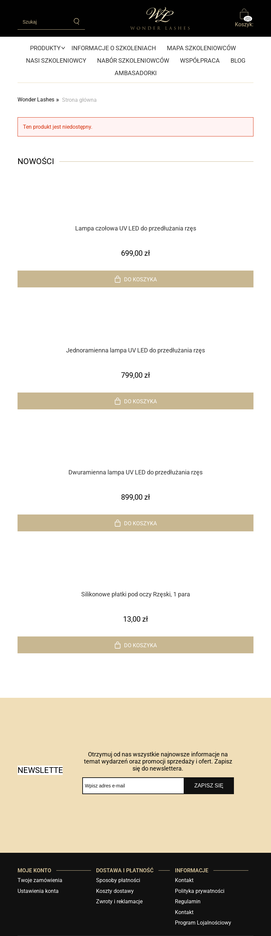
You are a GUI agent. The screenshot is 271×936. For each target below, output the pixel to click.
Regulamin (188, 901)
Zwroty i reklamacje (119, 901)
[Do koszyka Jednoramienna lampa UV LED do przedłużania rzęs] (135, 401)
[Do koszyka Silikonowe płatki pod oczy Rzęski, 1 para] (135, 644)
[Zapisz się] (209, 785)
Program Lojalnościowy (203, 922)
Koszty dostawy (115, 891)
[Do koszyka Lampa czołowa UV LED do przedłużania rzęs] (135, 279)
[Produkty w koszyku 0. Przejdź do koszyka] (244, 18)
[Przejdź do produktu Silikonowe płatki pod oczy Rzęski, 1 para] (135, 576)
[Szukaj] (76, 21)
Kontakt (184, 880)
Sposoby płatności (118, 880)
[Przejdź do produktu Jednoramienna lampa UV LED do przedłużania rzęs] (135, 332)
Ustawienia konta (38, 891)
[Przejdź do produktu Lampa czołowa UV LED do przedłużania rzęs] (135, 210)
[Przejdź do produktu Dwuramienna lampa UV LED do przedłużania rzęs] (135, 454)
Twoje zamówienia (40, 880)
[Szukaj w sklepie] (43, 22)
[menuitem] (48, 48)
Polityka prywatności (199, 891)
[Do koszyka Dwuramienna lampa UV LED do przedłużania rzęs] (135, 522)
